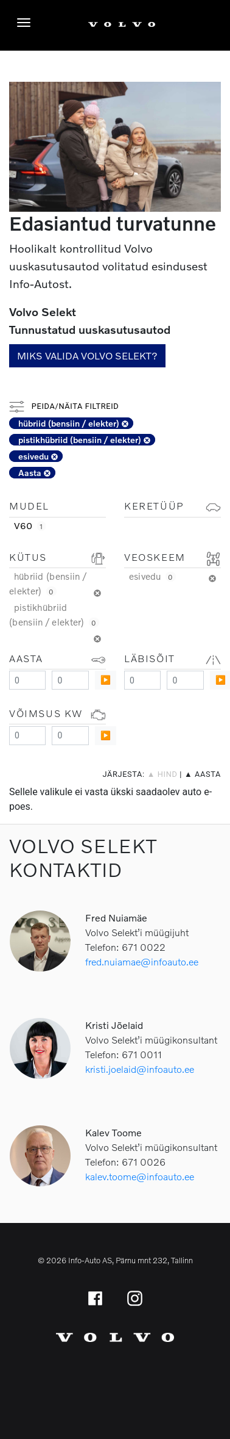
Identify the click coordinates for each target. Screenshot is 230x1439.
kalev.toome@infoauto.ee (139, 1176)
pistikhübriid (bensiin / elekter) (84, 440)
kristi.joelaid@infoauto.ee (139, 1069)
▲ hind (162, 774)
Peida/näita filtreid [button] (64, 406)
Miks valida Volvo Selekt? (87, 355)
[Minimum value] (27, 680)
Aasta (34, 472)
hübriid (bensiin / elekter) (73, 423)
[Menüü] (27, 22)
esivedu (38, 456)
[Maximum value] (70, 680)
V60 (30, 525)
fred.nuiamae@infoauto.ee (141, 961)
